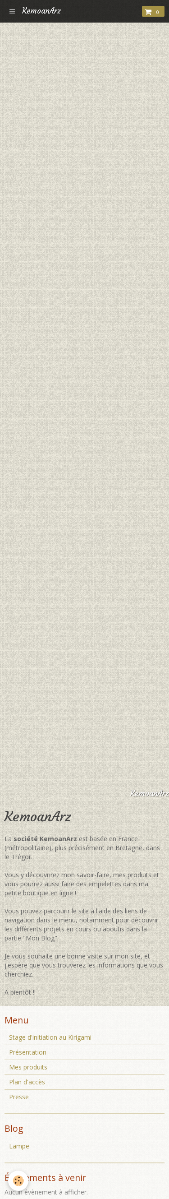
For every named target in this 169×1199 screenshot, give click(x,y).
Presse (19, 1097)
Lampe (19, 1146)
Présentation (27, 1052)
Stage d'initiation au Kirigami (50, 1037)
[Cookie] (18, 1181)
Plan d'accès (27, 1082)
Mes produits (28, 1067)
